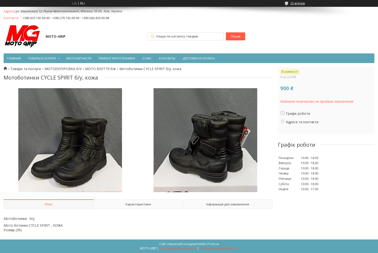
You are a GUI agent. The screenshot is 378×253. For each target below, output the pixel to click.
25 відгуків (297, 3)
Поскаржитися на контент (177, 248)
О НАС (147, 58)
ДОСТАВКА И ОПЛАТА (199, 58)
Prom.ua (213, 244)
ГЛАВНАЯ (14, 58)
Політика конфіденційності (219, 248)
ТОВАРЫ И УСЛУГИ (42, 58)
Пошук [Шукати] (235, 36)
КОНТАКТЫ (167, 58)
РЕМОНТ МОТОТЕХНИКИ (117, 58)
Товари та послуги (25, 69)
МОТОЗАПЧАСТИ (78, 58)
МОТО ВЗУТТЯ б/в (100, 69)
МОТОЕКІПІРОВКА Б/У (63, 69)
